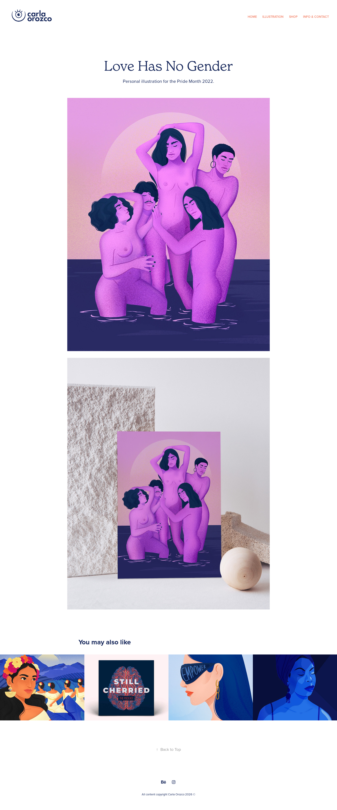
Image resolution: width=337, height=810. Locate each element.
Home (252, 16)
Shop (293, 16)
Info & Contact (316, 16)
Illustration (272, 16)
